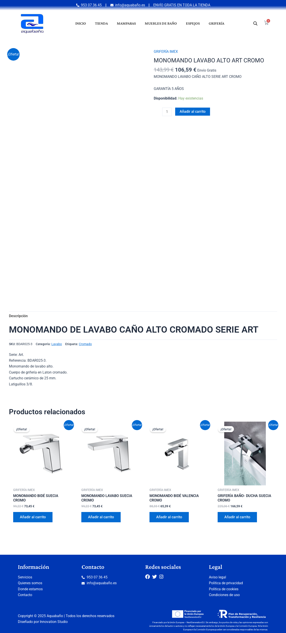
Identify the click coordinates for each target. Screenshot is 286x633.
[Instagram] (162, 576)
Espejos (193, 23)
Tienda (101, 23)
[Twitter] (155, 576)
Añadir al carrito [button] (33, 517)
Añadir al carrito (193, 111)
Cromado (85, 344)
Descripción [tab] (18, 316)
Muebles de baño (161, 23)
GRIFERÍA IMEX (166, 51)
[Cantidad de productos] (167, 112)
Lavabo (56, 344)
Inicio (80, 23)
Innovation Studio (54, 622)
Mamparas (126, 23)
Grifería (216, 23)
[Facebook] (148, 576)
